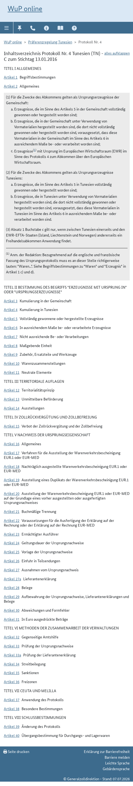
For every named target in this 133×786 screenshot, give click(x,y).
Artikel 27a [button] (12, 578)
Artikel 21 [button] (11, 511)
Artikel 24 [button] (11, 542)
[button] (6, 27)
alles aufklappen (117, 53)
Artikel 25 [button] (11, 551)
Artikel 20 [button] (11, 493)
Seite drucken (16, 751)
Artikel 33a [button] (12, 655)
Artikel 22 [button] (11, 520)
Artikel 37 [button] (11, 699)
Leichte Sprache (117, 763)
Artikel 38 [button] (11, 708)
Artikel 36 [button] (11, 681)
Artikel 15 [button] (11, 426)
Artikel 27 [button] (11, 569)
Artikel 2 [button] (10, 86)
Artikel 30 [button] (11, 610)
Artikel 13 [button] (11, 399)
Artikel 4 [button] (10, 309)
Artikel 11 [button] (11, 372)
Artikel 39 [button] (11, 726)
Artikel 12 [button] (11, 390)
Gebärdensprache (116, 768)
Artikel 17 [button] (11, 452)
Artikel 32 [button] (11, 636)
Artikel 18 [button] (11, 466)
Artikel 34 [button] (11, 664)
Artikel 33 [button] (11, 645)
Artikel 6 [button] (10, 327)
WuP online (25, 8)
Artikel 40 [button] (11, 735)
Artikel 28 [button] (11, 587)
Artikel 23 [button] (11, 534)
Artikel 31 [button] (11, 619)
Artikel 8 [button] (10, 345)
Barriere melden (117, 757)
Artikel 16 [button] (11, 443)
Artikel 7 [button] (10, 336)
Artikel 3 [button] (10, 300)
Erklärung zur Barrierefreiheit (107, 751)
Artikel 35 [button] (11, 672)
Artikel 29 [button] (11, 596)
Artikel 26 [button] (11, 560)
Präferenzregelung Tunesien (50, 41)
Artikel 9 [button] (10, 354)
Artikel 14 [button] (11, 408)
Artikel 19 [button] (11, 479)
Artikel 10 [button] (11, 363)
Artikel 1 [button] (10, 77)
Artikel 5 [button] (10, 318)
